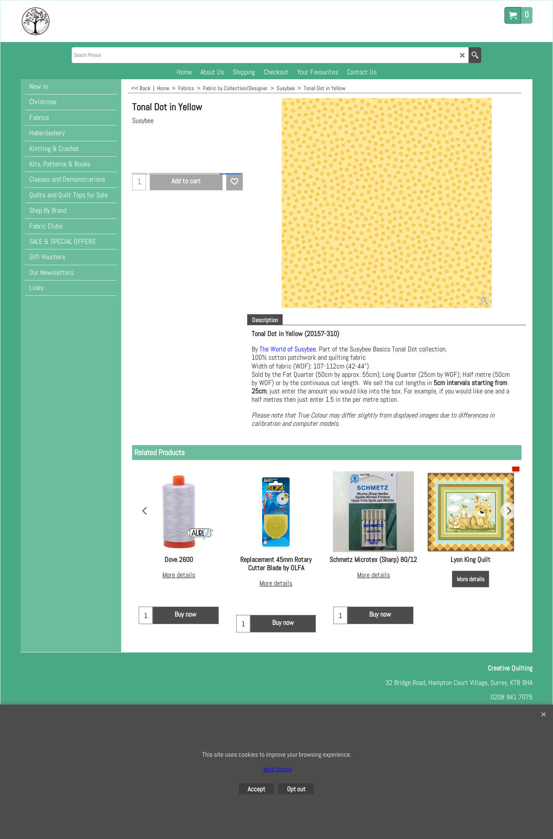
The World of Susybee (287, 349)
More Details (277, 769)
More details (178, 574)
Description (265, 320)
